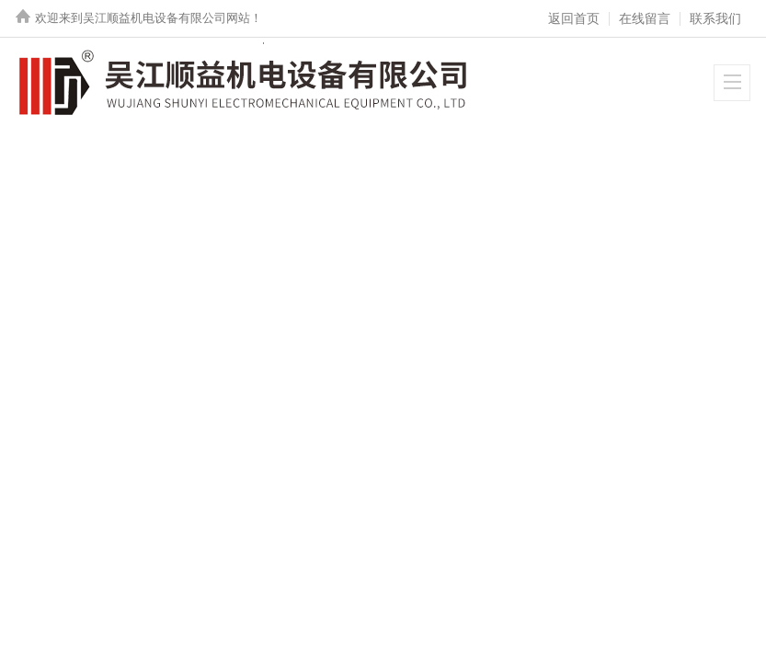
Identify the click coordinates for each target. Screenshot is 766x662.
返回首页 (574, 18)
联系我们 (715, 18)
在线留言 (644, 18)
